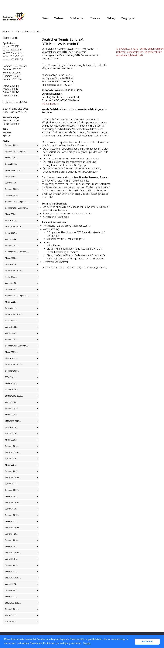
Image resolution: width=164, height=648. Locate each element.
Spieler (6, 135)
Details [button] (86, 643)
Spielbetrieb (77, 18)
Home (6, 31)
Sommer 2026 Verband (15, 66)
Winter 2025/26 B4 (13, 59)
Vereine (7, 132)
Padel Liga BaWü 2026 (15, 112)
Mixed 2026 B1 (11, 85)
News (45, 18)
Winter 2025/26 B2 (13, 52)
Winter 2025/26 (11, 46)
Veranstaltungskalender (28, 31)
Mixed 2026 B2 (11, 89)
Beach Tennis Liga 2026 (15, 108)
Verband (59, 18)
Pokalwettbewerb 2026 (15, 102)
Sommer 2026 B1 (12, 69)
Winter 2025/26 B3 (13, 56)
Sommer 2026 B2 (12, 72)
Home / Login (10, 37)
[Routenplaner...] (50, 103)
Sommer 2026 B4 (12, 79)
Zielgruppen (128, 18)
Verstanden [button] (147, 641)
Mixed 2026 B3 (11, 92)
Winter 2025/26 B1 (13, 49)
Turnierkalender (11, 123)
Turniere (95, 18)
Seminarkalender (12, 120)
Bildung (110, 18)
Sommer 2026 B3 (12, 75)
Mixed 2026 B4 (11, 95)
